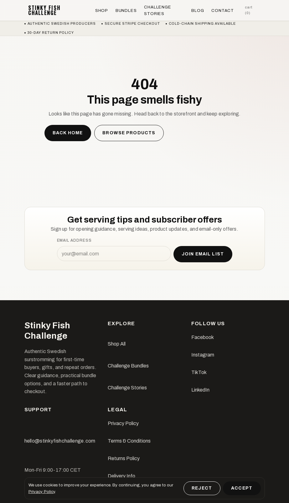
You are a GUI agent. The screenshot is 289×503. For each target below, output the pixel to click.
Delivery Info (121, 476)
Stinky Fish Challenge (44, 10)
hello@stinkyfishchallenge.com (59, 441)
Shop (101, 10)
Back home (68, 133)
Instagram (202, 354)
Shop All (117, 343)
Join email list (203, 254)
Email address (74, 240)
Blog (197, 10)
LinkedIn (200, 390)
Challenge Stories (157, 10)
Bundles (126, 10)
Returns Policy (124, 458)
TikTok (199, 372)
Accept (241, 488)
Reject (202, 488)
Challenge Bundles (128, 365)
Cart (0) (248, 10)
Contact (222, 10)
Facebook (202, 337)
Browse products (128, 133)
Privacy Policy (123, 423)
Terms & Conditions (129, 441)
